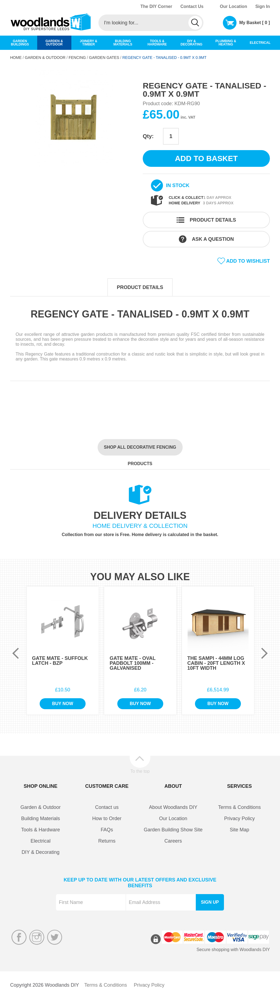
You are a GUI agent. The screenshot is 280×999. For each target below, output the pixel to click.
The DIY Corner (156, 6)
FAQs (107, 829)
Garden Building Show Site (173, 829)
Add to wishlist (248, 261)
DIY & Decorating (41, 852)
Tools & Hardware (40, 829)
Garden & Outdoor (45, 57)
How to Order (106, 818)
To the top (140, 771)
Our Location (233, 6)
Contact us (107, 807)
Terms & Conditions (239, 807)
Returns (106, 841)
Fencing (77, 57)
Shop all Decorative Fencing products (140, 450)
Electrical (41, 841)
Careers (173, 841)
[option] (74, 118)
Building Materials (40, 818)
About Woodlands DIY (173, 807)
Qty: (148, 136)
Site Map (239, 829)
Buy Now (62, 703)
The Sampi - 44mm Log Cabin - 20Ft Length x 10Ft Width (216, 663)
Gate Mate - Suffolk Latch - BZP (60, 660)
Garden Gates (104, 57)
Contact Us (191, 6)
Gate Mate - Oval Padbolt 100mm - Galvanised (133, 663)
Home (16, 57)
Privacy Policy (239, 818)
